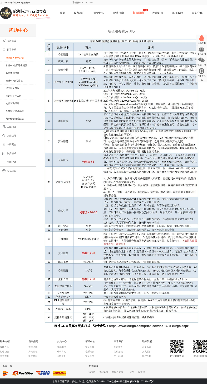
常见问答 (89, 356)
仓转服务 (61, 356)
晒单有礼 (61, 351)
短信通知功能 (12, 73)
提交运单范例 (12, 88)
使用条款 (118, 351)
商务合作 (197, 12)
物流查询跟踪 (12, 103)
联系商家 (89, 351)
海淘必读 (32, 347)
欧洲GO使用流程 (14, 80)
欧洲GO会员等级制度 (16, 65)
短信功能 (4, 351)
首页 (62, 12)
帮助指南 (118, 12)
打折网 (130, 372)
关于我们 (118, 356)
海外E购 (104, 372)
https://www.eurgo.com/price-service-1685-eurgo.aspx (149, 326)
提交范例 (32, 356)
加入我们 (146, 351)
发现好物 (157, 12)
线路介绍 (4, 347)
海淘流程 (32, 351)
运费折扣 (98, 12)
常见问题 (89, 347)
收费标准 (79, 12)
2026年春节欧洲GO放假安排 (16, 2)
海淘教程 (177, 12)
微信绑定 (61, 347)
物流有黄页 (117, 372)
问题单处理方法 (13, 96)
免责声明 (4, 356)
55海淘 (91, 372)
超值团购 (138, 12)
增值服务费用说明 (15, 58)
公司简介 (118, 347)
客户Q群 (146, 356)
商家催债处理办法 (15, 118)
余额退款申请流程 (15, 111)
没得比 (141, 372)
